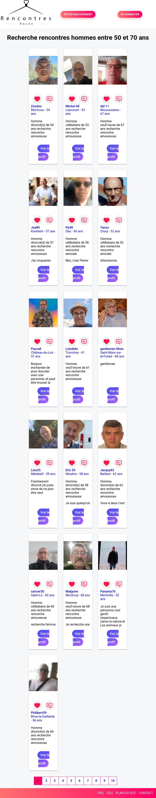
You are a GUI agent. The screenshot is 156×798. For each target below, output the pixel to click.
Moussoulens (109, 110)
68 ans (119, 356)
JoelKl (35, 227)
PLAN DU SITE (126, 793)
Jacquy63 (107, 470)
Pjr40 (69, 227)
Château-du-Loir (42, 352)
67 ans (105, 114)
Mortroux (37, 110)
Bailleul (105, 474)
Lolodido (72, 349)
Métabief (37, 474)
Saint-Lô (36, 595)
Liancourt (72, 110)
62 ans (117, 474)
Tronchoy (72, 352)
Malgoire (72, 591)
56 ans (78, 231)
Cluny (104, 231)
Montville (106, 595)
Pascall (36, 349)
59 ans (50, 474)
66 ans (37, 720)
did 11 (104, 106)
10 (113, 781)
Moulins (71, 474)
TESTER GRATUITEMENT (78, 14)
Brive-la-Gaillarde (43, 716)
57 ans (50, 231)
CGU (110, 793)
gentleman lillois (112, 349)
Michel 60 (72, 106)
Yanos (104, 227)
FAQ (101, 793)
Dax (68, 231)
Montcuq (72, 595)
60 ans (49, 595)
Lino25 (36, 470)
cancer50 (37, 591)
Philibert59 (38, 713)
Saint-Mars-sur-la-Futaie (111, 354)
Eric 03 (70, 470)
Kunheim (37, 231)
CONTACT (146, 793)
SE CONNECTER (130, 14)
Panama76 (107, 591)
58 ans (84, 474)
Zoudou (36, 106)
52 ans (115, 231)
